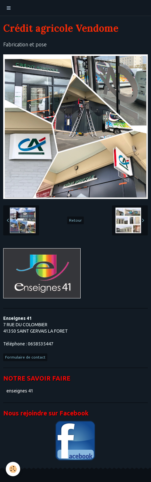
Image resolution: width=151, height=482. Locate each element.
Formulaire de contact (25, 357)
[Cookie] (13, 469)
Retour (75, 220)
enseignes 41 (19, 390)
